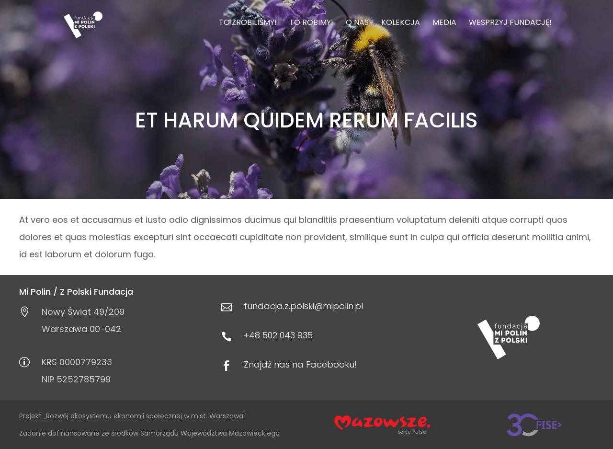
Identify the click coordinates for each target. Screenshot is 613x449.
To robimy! (311, 23)
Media (444, 23)
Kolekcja (400, 23)
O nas (357, 23)
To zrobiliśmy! (248, 23)
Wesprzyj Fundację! (510, 23)
